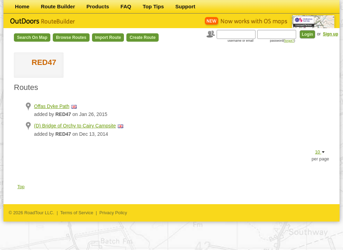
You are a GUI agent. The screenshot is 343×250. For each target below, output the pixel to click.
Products (97, 6)
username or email (240, 40)
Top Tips (153, 6)
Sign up (330, 34)
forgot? (289, 40)
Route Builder (58, 6)
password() (282, 40)
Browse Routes (71, 37)
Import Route (108, 37)
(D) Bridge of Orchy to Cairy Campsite (75, 125)
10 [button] (320, 152)
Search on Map (32, 37)
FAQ (125, 6)
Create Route (142, 37)
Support (185, 6)
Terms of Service (76, 212)
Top (21, 186)
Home (22, 6)
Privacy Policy (113, 212)
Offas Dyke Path (51, 106)
